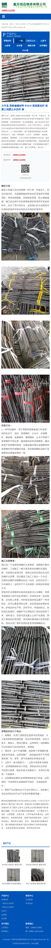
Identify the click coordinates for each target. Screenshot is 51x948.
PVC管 (25, 50)
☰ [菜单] (3, 16)
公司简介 (4, 928)
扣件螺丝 (43, 45)
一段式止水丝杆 (20, 24)
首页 (11, 24)
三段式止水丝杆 (32, 41)
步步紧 (19, 45)
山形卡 (43, 41)
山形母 (7, 45)
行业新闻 (29, 900)
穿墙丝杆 (7, 41)
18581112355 (8, 10)
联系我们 (4, 931)
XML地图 (35, 943)
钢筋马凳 (31, 45)
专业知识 (29, 903)
